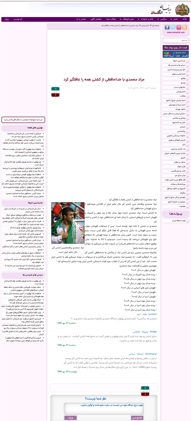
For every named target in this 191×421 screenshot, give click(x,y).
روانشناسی (183, 131)
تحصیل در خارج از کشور (178, 202)
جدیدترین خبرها (181, 61)
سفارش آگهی (96, 19)
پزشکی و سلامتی (181, 118)
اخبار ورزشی (145, 25)
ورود (7, 19)
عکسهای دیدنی (181, 87)
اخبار (174, 19)
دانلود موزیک (182, 109)
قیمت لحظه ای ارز (180, 221)
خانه (185, 19)
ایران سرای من (182, 175)
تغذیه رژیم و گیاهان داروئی (176, 153)
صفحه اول (155, 25)
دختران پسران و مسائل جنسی (176, 114)
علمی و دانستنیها (180, 122)
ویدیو (185, 83)
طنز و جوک (183, 167)
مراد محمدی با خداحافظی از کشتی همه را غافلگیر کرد (119, 25)
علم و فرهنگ (127, 19)
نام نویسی (18, 19)
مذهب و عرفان (181, 162)
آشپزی (185, 158)
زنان (185, 145)
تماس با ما (81, 19)
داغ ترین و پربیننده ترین (178, 70)
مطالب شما (111, 19)
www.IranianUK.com (176, 32)
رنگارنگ (184, 193)
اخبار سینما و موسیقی (179, 105)
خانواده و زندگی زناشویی (178, 136)
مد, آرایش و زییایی (180, 149)
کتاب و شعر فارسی (180, 171)
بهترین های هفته (35, 128)
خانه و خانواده (146, 19)
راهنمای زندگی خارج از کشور (177, 197)
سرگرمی (162, 19)
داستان (184, 127)
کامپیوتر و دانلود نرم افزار (178, 189)
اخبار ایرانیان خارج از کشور (177, 100)
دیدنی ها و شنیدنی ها (178, 65)
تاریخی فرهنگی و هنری (179, 140)
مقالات (184, 96)
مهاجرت (184, 206)
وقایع (185, 78)
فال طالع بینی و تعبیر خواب (177, 180)
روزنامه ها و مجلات (180, 184)
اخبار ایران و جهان (180, 74)
